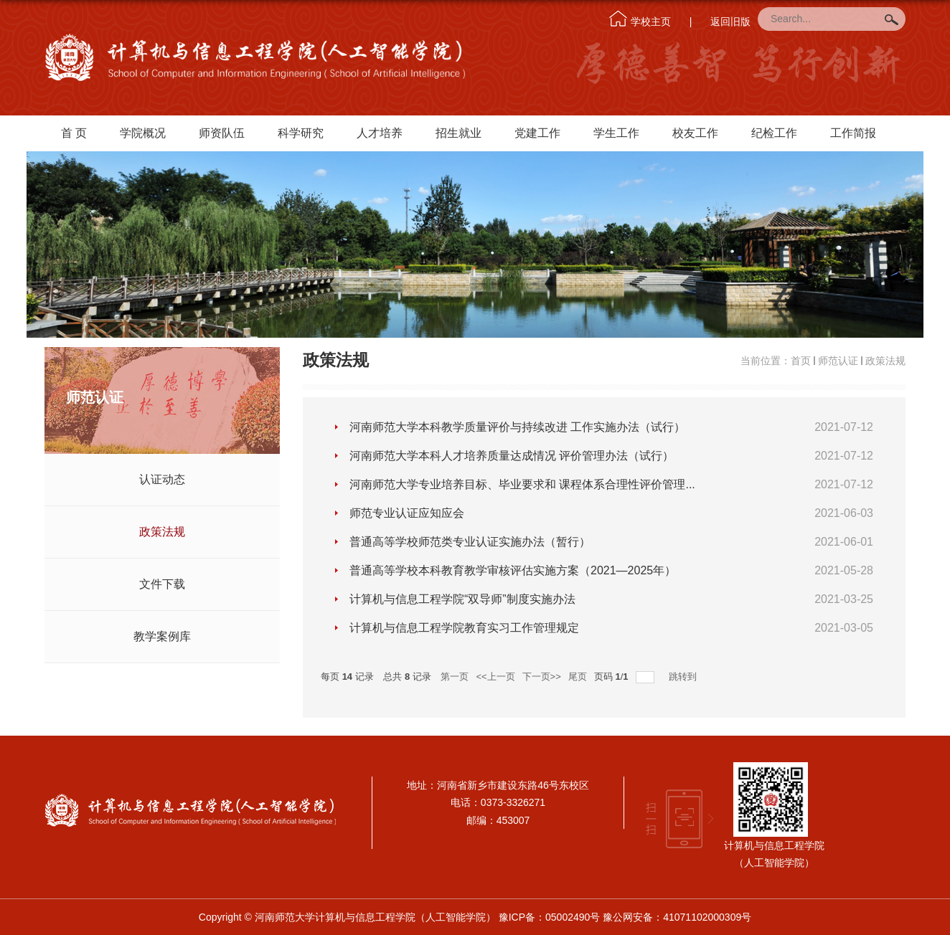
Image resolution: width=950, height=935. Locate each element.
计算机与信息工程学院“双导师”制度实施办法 (462, 599)
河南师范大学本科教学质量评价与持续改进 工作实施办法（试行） (517, 427)
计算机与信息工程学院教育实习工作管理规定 (464, 628)
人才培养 (380, 133)
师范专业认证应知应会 (406, 513)
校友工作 (695, 133)
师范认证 (838, 360)
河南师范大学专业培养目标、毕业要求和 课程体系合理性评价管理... (522, 484)
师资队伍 (222, 133)
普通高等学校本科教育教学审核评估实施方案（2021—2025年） (512, 570)
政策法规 (885, 360)
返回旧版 (730, 21)
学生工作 (616, 133)
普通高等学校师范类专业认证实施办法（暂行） (470, 542)
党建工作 (537, 133)
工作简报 (853, 133)
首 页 (74, 133)
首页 (801, 360)
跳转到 (684, 676)
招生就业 (458, 133)
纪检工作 (774, 133)
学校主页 (651, 21)
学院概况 (143, 133)
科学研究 (301, 133)
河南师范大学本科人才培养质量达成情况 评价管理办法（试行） (511, 456)
